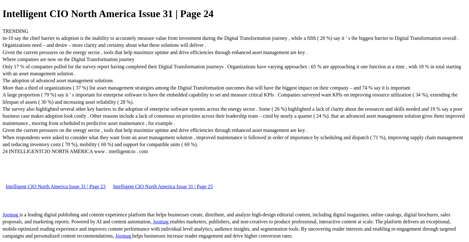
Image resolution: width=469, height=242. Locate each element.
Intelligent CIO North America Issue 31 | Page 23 (55, 186)
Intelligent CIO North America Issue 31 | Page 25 (163, 186)
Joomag (11, 214)
